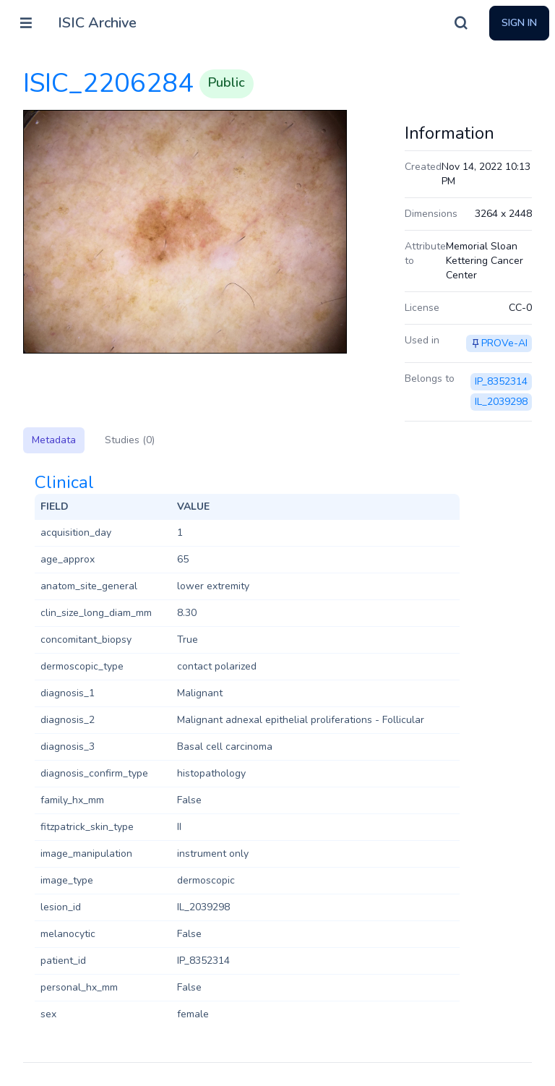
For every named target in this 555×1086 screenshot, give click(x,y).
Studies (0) (130, 440)
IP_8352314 (501, 381)
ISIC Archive (97, 23)
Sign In (519, 23)
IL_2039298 (501, 402)
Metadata (54, 440)
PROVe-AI (504, 343)
